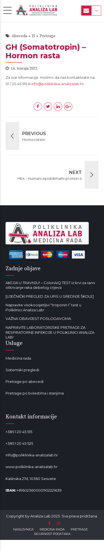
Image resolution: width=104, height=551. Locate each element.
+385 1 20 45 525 (19, 443)
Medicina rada (18, 358)
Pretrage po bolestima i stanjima (35, 393)
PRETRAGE (79, 529)
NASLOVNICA (23, 529)
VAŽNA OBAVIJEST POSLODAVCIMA (38, 318)
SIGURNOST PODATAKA (52, 534)
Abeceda (19, 36)
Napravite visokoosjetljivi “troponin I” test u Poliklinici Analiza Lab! (43, 307)
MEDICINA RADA (52, 529)
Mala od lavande (20, 405)
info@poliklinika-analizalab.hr (57, 84)
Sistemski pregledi (22, 370)
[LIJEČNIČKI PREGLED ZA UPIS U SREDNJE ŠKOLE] (50, 296)
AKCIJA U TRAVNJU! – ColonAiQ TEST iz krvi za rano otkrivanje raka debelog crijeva (50, 285)
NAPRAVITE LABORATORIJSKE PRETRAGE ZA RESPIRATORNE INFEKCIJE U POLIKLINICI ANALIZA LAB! (50, 332)
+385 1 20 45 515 (19, 431)
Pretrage (47, 36)
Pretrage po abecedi (25, 381)
